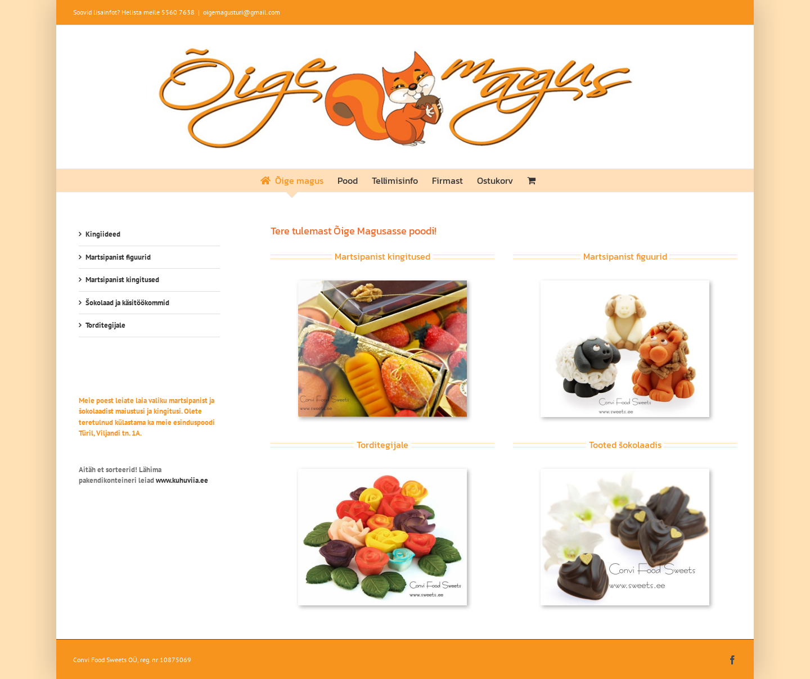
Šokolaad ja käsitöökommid (127, 302)
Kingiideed (103, 234)
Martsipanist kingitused (122, 279)
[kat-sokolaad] (625, 472)
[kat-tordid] (382, 472)
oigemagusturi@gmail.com (241, 12)
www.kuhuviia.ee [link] (182, 480)
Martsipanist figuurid (118, 257)
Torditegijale (105, 325)
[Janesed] (625, 284)
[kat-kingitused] (382, 284)
